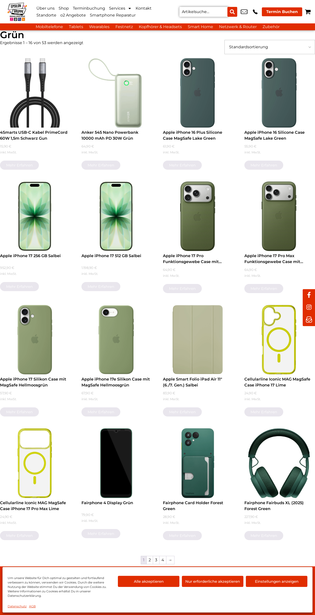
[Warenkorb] (308, 12)
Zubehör (271, 26)
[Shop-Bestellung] (269, 47)
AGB (32, 606)
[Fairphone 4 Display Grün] (116, 463)
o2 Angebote (73, 15)
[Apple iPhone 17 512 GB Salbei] (116, 216)
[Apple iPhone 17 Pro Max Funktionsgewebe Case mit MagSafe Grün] (279, 216)
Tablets (76, 26)
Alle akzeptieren (149, 581)
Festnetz (124, 26)
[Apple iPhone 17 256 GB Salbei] (34, 216)
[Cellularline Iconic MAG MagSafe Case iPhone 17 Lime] (279, 339)
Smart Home (200, 26)
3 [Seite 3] (156, 560)
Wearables (99, 26)
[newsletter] (309, 320)
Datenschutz (17, 606)
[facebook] (309, 295)
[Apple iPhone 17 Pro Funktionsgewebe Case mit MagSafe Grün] (197, 216)
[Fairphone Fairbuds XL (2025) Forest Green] (279, 463)
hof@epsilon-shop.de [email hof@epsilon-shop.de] (244, 12)
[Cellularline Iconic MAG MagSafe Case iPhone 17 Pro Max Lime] (34, 463)
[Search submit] (232, 12)
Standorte (46, 15)
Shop (64, 8)
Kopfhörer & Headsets (160, 26)
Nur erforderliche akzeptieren (212, 581)
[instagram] (309, 307)
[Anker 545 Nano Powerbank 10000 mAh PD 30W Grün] (116, 93)
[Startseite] (17, 11)
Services (120, 8)
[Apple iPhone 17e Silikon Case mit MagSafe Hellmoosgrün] (116, 339)
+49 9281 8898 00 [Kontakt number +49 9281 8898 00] (255, 12)
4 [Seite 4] (162, 560)
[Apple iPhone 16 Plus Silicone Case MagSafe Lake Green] (197, 93)
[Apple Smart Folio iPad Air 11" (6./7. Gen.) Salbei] (197, 339)
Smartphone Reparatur (113, 15)
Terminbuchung (89, 8)
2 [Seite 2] (150, 560)
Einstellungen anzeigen (277, 581)
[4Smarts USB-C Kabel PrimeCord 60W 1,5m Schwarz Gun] (34, 93)
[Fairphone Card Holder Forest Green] (197, 463)
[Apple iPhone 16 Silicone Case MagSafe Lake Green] (279, 93)
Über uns (45, 8)
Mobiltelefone (49, 26)
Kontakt (144, 8)
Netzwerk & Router (238, 26)
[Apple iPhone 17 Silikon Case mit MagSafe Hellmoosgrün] (34, 339)
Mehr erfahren (19, 165)
